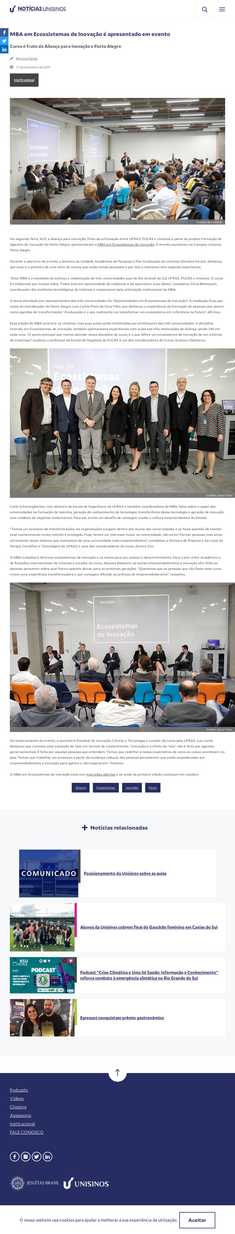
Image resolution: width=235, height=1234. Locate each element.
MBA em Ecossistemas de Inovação (126, 244)
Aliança (80, 788)
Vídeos (17, 1098)
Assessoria (20, 1115)
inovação (132, 788)
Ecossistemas (106, 788)
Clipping (18, 1107)
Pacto (153, 788)
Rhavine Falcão (27, 58)
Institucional (24, 80)
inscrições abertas (100, 774)
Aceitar (197, 1220)
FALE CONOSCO (27, 1132)
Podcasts (19, 1090)
